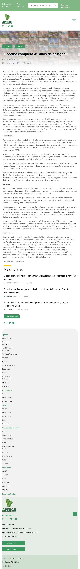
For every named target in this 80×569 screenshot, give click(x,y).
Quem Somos (7, 338)
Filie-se (4, 373)
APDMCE (5, 475)
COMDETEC (6, 486)
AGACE (4, 471)
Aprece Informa (7, 401)
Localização (11, 543)
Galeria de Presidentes (9, 354)
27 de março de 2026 (23, 310)
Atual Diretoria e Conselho (7, 349)
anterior (7, 46)
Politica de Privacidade (10, 562)
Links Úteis (5, 383)
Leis (3, 420)
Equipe (4, 361)
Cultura (4, 442)
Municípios (6, 386)
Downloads (6, 369)
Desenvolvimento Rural (8, 447)
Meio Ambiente (7, 456)
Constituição (6, 416)
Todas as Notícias (12, 316)
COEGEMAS (6, 482)
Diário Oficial (6, 424)
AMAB (4, 478)
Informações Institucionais (6, 378)
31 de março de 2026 (27, 283)
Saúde (4, 460)
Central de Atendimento (65, 6)
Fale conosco (11, 549)
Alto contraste (20, 5)
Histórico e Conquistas (6, 343)
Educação (5, 452)
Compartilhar (28, 63)
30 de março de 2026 (25, 296)
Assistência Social (8, 439)
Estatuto (5, 358)
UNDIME (5, 490)
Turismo (5, 464)
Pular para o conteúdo (6, 5)
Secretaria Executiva (9, 365)
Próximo (20, 46)
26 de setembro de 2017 (11, 63)
